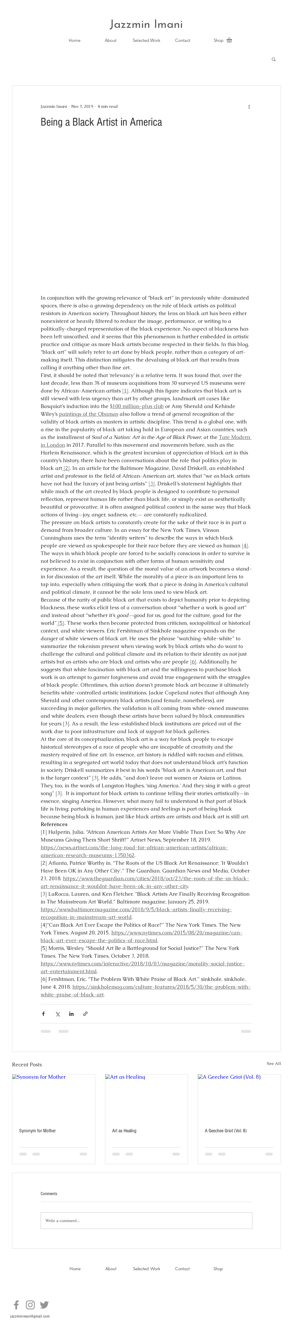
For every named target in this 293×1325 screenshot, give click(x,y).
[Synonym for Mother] (53, 1097)
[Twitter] (44, 1305)
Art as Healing (124, 1131)
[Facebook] (16, 1305)
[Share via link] (85, 1013)
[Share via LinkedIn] (71, 1013)
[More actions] (249, 106)
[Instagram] (30, 1305)
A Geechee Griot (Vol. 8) (226, 1131)
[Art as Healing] (146, 1097)
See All (274, 1063)
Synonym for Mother (37, 1131)
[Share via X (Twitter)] (57, 1013)
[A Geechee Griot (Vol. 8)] (239, 1097)
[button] (232, 39)
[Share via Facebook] (43, 1013)
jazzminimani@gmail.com (30, 1316)
